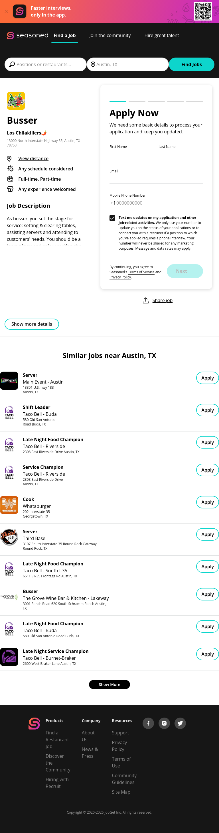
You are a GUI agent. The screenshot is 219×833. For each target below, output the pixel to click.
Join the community (110, 35)
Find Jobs (191, 64)
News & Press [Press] (90, 752)
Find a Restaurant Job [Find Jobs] (57, 740)
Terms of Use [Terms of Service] (121, 762)
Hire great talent (161, 35)
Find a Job (65, 35)
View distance (33, 158)
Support (120, 733)
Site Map (121, 792)
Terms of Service (141, 272)
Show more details (31, 324)
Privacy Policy (120, 277)
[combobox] (46, 64)
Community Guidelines (124, 778)
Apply (207, 378)
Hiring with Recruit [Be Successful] (57, 782)
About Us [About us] (88, 736)
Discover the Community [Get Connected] (58, 763)
